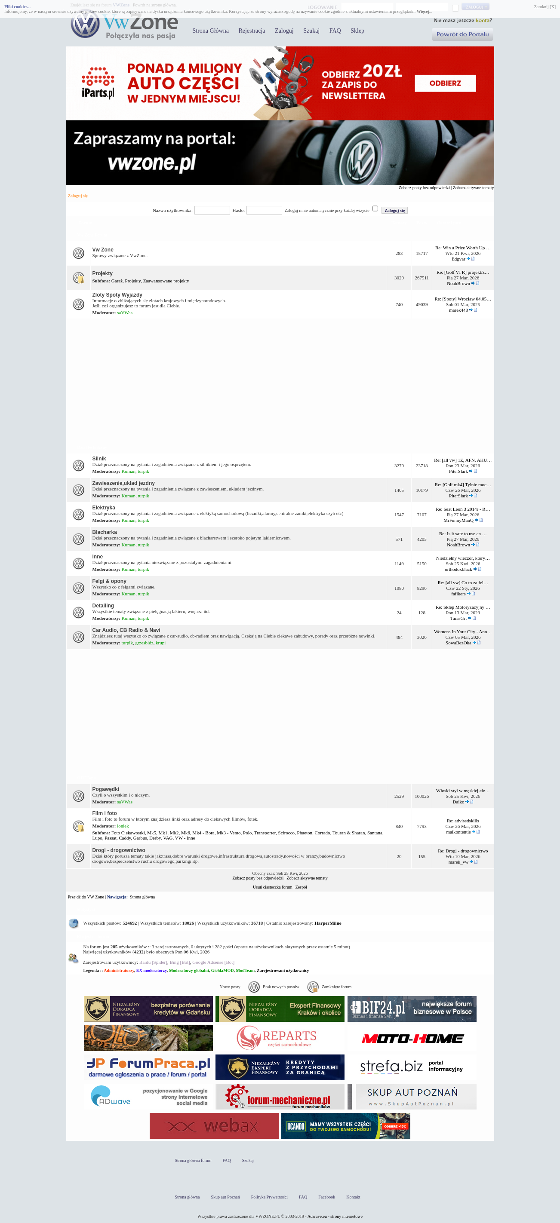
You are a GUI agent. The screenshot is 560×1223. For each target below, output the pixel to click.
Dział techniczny (92, 447)
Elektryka (103, 508)
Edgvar (458, 258)
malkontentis (458, 831)
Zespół (301, 887)
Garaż (117, 280)
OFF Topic (87, 777)
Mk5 (151, 832)
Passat (111, 837)
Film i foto (104, 813)
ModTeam (245, 970)
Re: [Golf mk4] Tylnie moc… (463, 484)
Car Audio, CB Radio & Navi (126, 630)
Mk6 (185, 832)
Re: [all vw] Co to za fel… (463, 582)
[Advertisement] (280, 380)
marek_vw (458, 861)
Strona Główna (211, 31)
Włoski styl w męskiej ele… (463, 790)
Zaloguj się (78, 195)
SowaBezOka (458, 642)
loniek (123, 825)
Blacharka (104, 532)
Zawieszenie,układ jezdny (123, 483)
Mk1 (163, 832)
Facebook (326, 1197)
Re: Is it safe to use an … (463, 533)
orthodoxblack (458, 569)
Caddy (125, 837)
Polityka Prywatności (269, 1197)
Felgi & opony (109, 581)
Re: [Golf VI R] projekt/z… (463, 272)
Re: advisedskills (463, 820)
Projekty (102, 273)
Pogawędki (106, 789)
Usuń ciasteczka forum (272, 887)
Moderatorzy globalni (189, 970)
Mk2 (174, 832)
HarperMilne (327, 923)
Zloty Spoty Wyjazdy (117, 295)
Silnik (99, 459)
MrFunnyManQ (458, 520)
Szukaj (311, 31)
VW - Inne (185, 837)
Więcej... (425, 11)
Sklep (357, 31)
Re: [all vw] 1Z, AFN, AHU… (463, 460)
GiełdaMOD (222, 970)
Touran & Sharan (348, 832)
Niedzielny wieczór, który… (463, 558)
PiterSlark (458, 471)
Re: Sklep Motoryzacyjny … (463, 607)
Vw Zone (103, 250)
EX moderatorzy (151, 970)
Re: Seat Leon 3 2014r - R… (463, 509)
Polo (247, 832)
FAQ (335, 31)
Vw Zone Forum (92, 235)
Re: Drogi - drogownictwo (463, 850)
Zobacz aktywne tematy (473, 187)
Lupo (97, 837)
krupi (161, 642)
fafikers (458, 593)
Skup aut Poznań (225, 1197)
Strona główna (142, 897)
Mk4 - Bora (203, 832)
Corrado (322, 832)
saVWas (124, 312)
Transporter (265, 832)
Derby (155, 837)
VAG (167, 837)
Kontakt (353, 1197)
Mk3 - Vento (228, 832)
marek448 (458, 310)
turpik (143, 471)
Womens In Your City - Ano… (463, 631)
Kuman (128, 471)
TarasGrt (458, 618)
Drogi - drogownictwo (118, 850)
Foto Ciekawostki (128, 832)
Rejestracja (251, 31)
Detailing (103, 606)
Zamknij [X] (545, 6)
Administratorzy (119, 970)
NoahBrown (458, 283)
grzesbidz (144, 642)
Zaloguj (284, 31)
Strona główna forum (193, 1160)
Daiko (459, 801)
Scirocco (286, 832)
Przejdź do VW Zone (86, 897)
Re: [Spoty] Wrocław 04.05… (462, 298)
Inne (97, 557)
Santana (374, 832)
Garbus (140, 837)
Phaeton (304, 832)
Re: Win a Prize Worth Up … (463, 247)
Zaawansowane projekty (166, 280)
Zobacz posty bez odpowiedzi (424, 187)
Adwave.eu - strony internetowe (335, 1216)
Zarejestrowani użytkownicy (283, 970)
